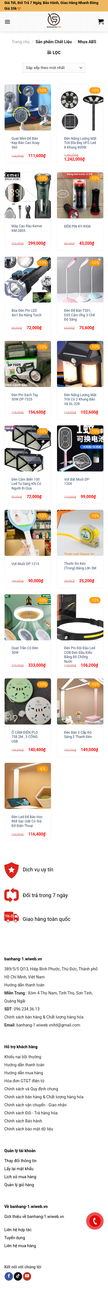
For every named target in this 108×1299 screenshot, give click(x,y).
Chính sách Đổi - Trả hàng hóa (31, 1113)
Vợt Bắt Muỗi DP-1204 (77, 481)
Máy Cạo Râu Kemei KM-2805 (27, 228)
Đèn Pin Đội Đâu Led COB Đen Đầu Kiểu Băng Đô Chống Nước (79, 654)
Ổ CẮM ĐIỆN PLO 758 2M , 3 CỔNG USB (25, 737)
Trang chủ (21, 42)
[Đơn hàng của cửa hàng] (54, 68)
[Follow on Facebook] (9, 1276)
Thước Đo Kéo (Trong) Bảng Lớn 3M (80, 566)
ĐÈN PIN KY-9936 (77, 226)
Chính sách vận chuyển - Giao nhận (35, 1105)
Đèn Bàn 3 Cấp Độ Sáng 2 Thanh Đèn (78, 735)
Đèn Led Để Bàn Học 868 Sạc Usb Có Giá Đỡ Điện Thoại (27, 821)
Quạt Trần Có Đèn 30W (25, 650)
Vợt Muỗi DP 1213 (25, 564)
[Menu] (7, 21)
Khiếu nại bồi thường (22, 1057)
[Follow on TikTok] (18, 1276)
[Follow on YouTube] (27, 1276)
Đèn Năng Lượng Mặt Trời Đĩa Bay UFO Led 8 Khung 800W (80, 143)
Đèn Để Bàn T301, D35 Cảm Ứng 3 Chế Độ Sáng (79, 315)
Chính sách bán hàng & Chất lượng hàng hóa (44, 1017)
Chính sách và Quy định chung (31, 1089)
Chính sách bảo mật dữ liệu (28, 1129)
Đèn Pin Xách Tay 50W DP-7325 (25, 397)
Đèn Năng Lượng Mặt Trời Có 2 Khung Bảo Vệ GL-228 (80, 399)
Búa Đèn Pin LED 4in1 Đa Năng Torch (26, 313)
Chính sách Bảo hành (23, 1121)
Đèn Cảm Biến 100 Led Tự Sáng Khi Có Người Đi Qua (26, 483)
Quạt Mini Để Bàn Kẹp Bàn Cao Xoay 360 (25, 143)
